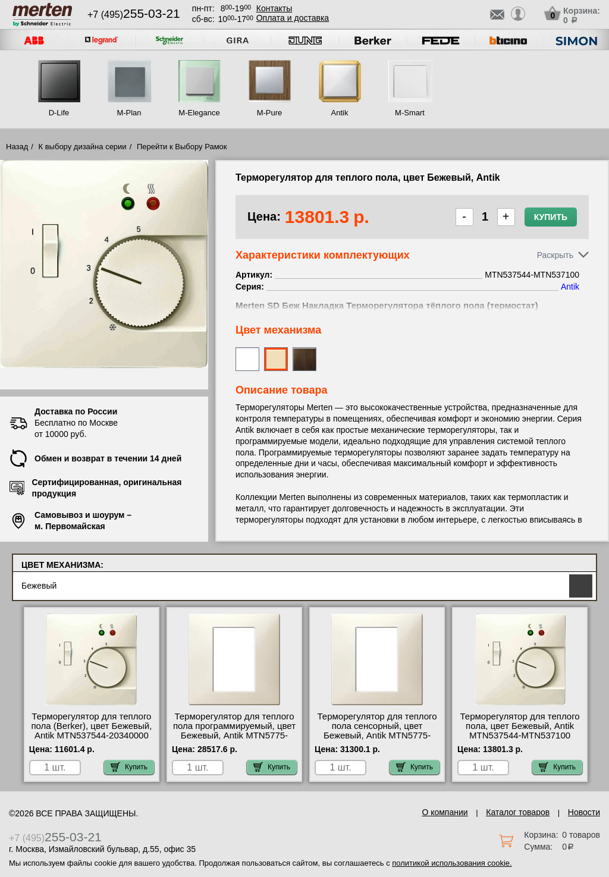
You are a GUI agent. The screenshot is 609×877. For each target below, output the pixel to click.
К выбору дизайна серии (83, 146)
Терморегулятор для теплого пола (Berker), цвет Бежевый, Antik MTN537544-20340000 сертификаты (91, 731)
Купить (550, 217)
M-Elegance (198, 112)
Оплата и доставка (292, 18)
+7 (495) (133, 15)
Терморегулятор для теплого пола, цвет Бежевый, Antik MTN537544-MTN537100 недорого (520, 731)
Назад (17, 146)
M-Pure (269, 112)
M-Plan (129, 112)
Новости (584, 812)
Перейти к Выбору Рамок (182, 146)
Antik (340, 112)
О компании (444, 812)
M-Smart (410, 112)
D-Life (59, 112)
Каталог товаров (518, 812)
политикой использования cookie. (451, 863)
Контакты (274, 8)
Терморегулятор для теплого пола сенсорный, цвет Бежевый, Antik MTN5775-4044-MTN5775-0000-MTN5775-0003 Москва (377, 735)
